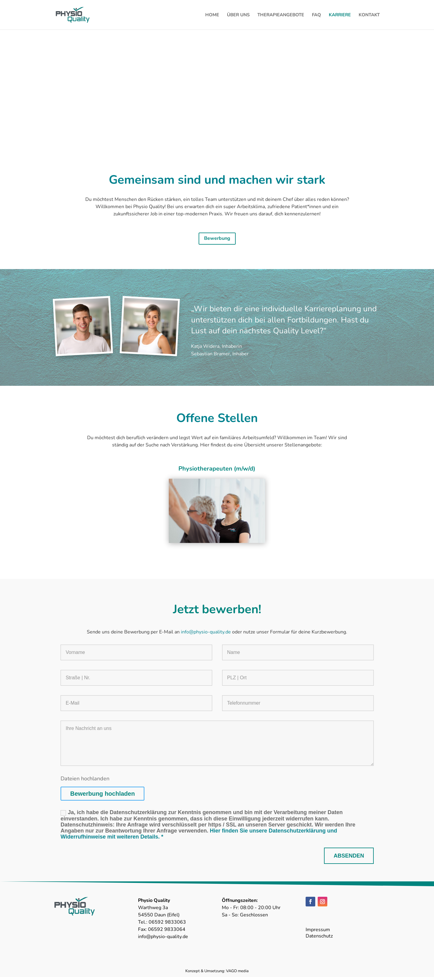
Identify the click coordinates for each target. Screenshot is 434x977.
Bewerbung (217, 238)
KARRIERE (340, 15)
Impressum (318, 929)
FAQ (316, 15)
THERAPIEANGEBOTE (280, 15)
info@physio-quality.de (206, 632)
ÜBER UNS (238, 15)
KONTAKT (369, 15)
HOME (212, 15)
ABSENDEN (349, 856)
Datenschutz (319, 936)
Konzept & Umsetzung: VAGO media (217, 971)
